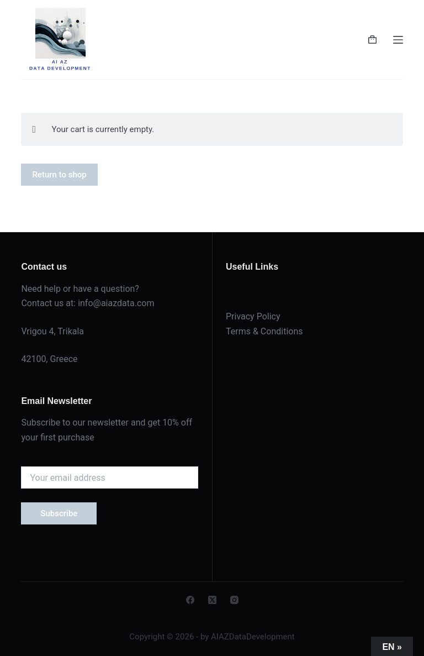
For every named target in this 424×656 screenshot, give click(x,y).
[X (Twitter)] (212, 600)
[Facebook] (190, 600)
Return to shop (59, 175)
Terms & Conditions (264, 331)
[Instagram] (234, 600)
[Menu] (398, 40)
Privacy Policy (253, 316)
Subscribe (58, 513)
